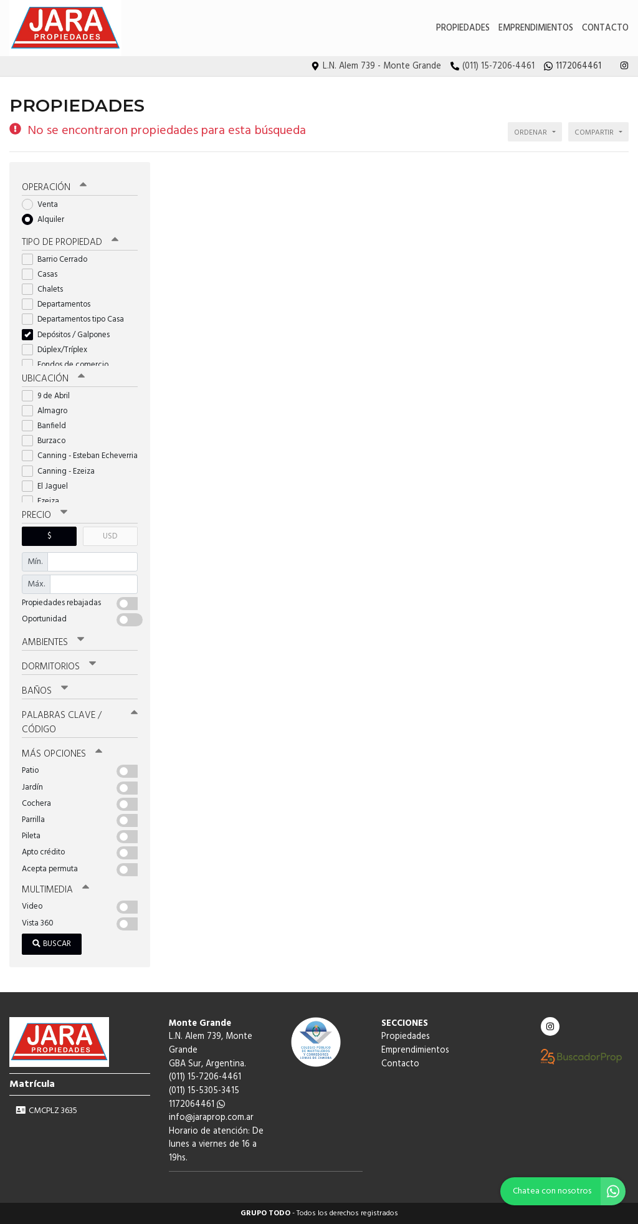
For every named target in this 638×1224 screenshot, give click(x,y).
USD (110, 536)
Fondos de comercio (69, 365)
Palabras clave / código (80, 722)
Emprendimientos (535, 28)
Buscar (51, 943)
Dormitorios (59, 666)
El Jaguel (49, 486)
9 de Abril (50, 396)
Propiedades (463, 28)
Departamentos (60, 304)
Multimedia (55, 889)
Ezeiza (44, 501)
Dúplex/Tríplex (58, 350)
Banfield (48, 426)
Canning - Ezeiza (62, 471)
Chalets (46, 289)
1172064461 (197, 1104)
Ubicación (53, 378)
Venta (44, 205)
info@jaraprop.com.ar (211, 1118)
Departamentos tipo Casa (77, 319)
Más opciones (62, 754)
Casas (43, 274)
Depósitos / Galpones (70, 335)
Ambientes (53, 642)
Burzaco (48, 441)
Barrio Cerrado (58, 259)
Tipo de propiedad (70, 242)
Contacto (605, 28)
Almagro (48, 411)
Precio (44, 515)
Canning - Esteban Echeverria (80, 456)
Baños (45, 691)
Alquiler (47, 220)
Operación (54, 187)
